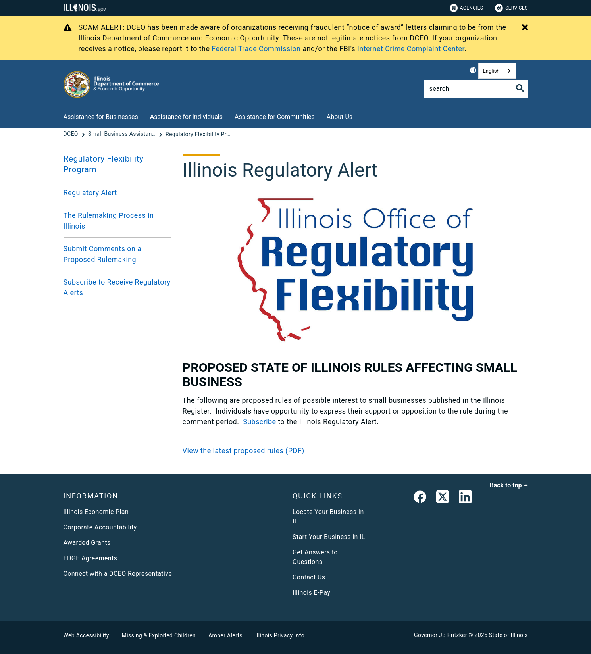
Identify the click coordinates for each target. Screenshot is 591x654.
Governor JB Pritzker (440, 635)
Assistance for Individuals (186, 117)
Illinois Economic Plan (96, 512)
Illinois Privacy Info (279, 635)
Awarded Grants (87, 542)
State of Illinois (508, 635)
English (491, 71)
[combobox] (497, 71)
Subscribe (259, 421)
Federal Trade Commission (256, 48)
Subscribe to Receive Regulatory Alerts (117, 287)
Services (511, 8)
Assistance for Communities (275, 117)
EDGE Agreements (90, 558)
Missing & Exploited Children (159, 635)
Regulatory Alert (90, 193)
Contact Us (309, 577)
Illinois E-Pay (311, 592)
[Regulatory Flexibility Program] (199, 134)
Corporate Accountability (100, 527)
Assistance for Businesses (101, 117)
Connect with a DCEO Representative (118, 573)
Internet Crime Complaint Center (410, 48)
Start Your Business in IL (329, 537)
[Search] (476, 89)
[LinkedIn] (465, 498)
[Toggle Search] (520, 88)
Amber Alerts (225, 635)
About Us (339, 117)
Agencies (466, 8)
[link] (420, 498)
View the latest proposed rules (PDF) (243, 450)
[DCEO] (72, 134)
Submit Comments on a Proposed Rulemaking (103, 254)
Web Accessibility (86, 635)
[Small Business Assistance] (122, 134)
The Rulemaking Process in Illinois (109, 220)
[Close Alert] (525, 28)
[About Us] (358, 115)
